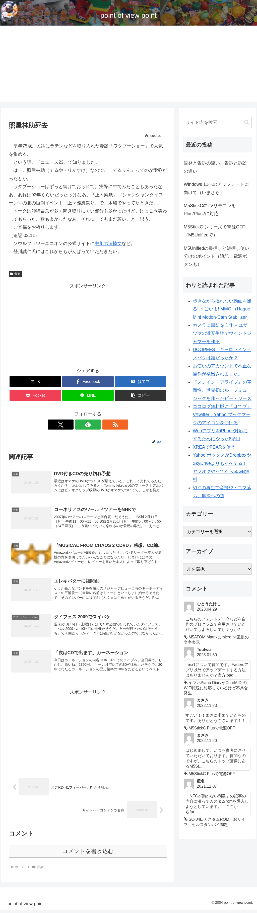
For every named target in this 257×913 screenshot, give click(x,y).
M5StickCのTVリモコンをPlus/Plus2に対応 (210, 209)
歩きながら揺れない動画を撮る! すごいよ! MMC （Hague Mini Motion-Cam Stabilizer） (222, 309)
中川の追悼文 (108, 243)
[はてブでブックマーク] (140, 381)
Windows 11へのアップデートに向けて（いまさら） (216, 188)
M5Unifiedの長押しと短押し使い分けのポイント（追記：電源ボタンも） (216, 256)
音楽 (15, 274)
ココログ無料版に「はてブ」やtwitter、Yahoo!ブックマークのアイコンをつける (222, 414)
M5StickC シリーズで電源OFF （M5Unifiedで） (214, 230)
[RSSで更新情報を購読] (99, 425)
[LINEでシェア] (88, 395)
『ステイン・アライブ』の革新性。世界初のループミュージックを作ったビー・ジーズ (222, 390)
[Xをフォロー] (76, 425)
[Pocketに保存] (35, 395)
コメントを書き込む (88, 854)
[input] (217, 122)
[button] (140, 395)
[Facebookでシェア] (88, 381)
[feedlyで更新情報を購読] (88, 425)
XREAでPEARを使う (214, 447)
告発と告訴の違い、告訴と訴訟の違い (215, 167)
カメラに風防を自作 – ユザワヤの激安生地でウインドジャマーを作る (222, 333)
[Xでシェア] (35, 381)
